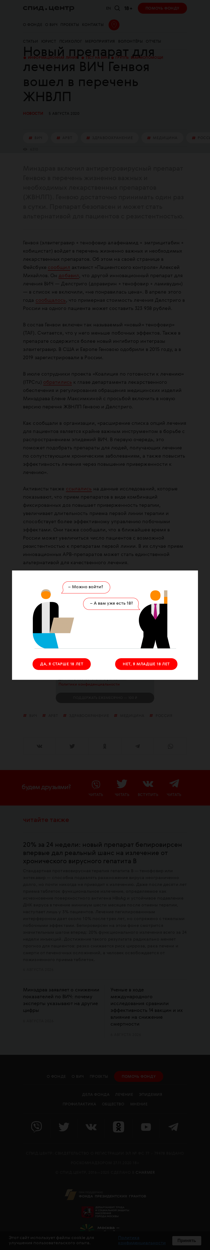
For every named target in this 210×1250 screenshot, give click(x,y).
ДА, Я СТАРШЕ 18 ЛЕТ (61, 664)
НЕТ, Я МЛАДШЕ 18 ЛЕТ (146, 664)
